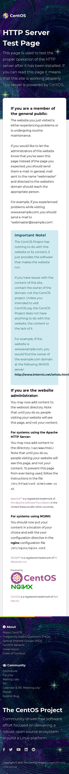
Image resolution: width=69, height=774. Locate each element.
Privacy (61, 762)
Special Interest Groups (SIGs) (22, 640)
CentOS (56, 85)
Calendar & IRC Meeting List (21, 687)
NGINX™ (16, 557)
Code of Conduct (14, 653)
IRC (5, 683)
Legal (51, 762)
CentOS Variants (13, 645)
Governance (11, 649)
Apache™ (16, 498)
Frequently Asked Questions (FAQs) (26, 636)
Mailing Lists (11, 679)
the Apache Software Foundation (30, 502)
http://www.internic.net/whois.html (42, 374)
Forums (8, 675)
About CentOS (12, 632)
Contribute (10, 671)
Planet (7, 692)
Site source (10, 766)
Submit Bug (11, 696)
